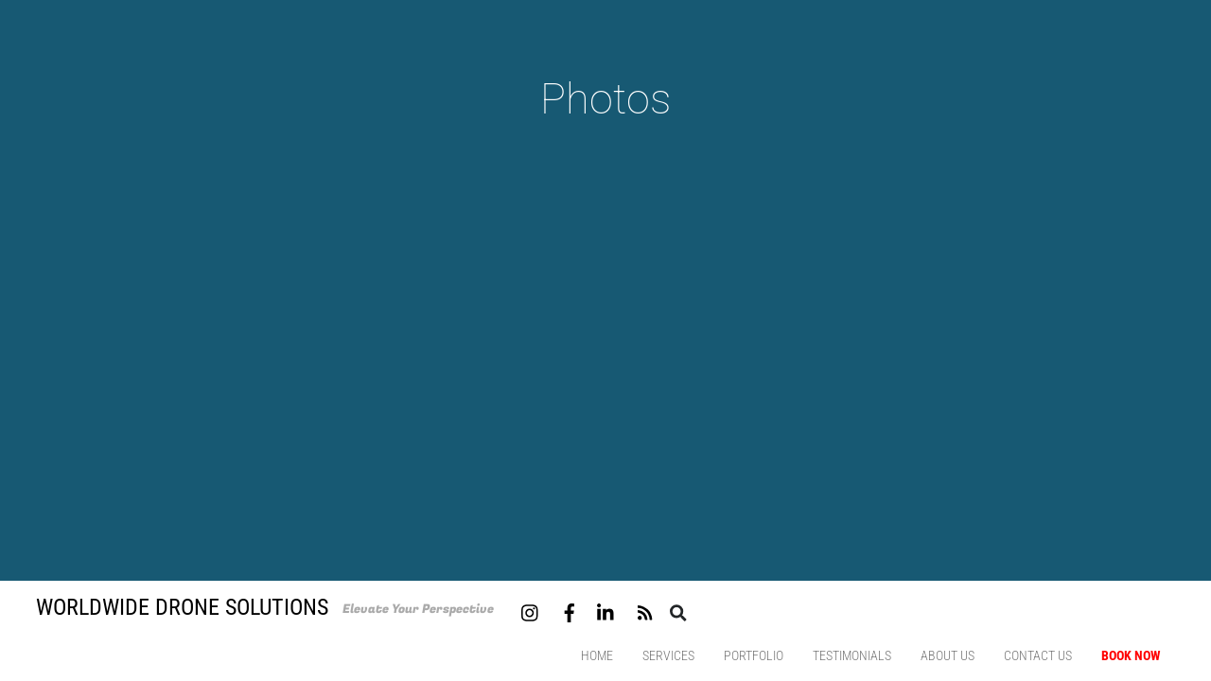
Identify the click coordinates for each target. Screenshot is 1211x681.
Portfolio (753, 655)
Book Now (1131, 655)
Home (597, 655)
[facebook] (569, 610)
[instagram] (531, 610)
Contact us (1038, 655)
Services (668, 655)
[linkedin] (606, 610)
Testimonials (852, 655)
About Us (947, 655)
